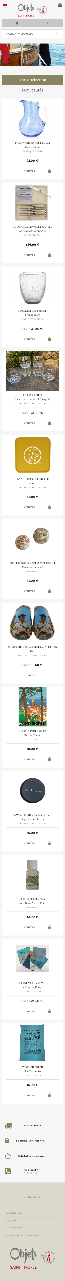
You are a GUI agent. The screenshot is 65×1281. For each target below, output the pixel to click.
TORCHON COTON (32, 1067)
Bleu (32, 651)
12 (32, 917)
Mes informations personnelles (22, 1234)
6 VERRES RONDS (32, 395)
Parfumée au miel (32, 567)
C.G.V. (32, 1193)
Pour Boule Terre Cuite (32, 903)
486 (32, 245)
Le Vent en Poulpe (32, 987)
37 (37, 329)
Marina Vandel (32, 735)
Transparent (32, 315)
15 (32, 1085)
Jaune (32, 483)
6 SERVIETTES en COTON (32, 983)
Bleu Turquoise (33, 1071)
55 (32, 833)
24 (37, 1001)
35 (37, 413)
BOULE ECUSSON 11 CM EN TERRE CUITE (33, 563)
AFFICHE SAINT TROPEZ (32, 731)
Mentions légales (33, 1197)
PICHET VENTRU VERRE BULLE (32, 143)
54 (26, 329)
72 (32, 161)
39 (26, 665)
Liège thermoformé (33, 819)
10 (32, 749)
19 (37, 665)
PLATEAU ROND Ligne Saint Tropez (32, 815)
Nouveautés (32, 90)
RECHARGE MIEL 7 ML (32, 899)
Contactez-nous (14, 1212)
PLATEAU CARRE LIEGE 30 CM (32, 479)
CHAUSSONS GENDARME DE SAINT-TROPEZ (32, 647)
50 (26, 413)
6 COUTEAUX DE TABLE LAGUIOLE (32, 227)
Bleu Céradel (32, 147)
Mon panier (12, 1220)
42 (33, 497)
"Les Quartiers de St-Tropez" (32, 399)
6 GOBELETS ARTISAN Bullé (33, 311)
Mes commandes (14, 1227)
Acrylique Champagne (32, 231)
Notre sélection (32, 80)
